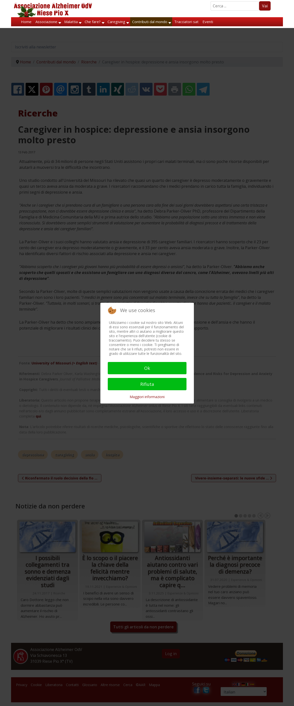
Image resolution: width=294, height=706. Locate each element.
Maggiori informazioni (147, 396)
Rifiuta (147, 384)
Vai (265, 6)
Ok (147, 368)
